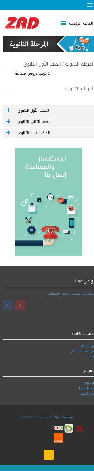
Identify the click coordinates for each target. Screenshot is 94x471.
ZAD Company (39, 417)
